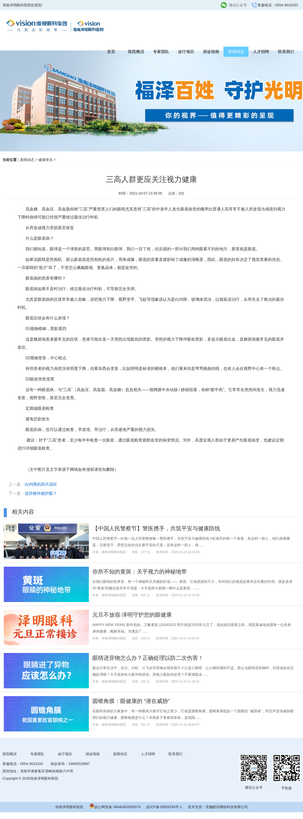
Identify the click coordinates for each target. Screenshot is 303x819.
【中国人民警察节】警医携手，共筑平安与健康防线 (156, 528)
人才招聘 (261, 51)
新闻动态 (236, 51)
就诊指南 (211, 51)
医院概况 (136, 51)
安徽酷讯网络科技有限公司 (227, 807)
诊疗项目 (186, 51)
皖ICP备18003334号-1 (164, 807)
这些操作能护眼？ (41, 493)
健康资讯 (45, 160)
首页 (111, 51)
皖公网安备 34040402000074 (117, 807)
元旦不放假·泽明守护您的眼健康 (132, 615)
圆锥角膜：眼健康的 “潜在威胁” (131, 701)
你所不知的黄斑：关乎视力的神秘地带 (139, 571)
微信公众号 (238, 5)
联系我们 (286, 51)
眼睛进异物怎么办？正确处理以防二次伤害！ (148, 658)
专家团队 (161, 51)
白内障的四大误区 (41, 484)
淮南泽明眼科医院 (69, 807)
